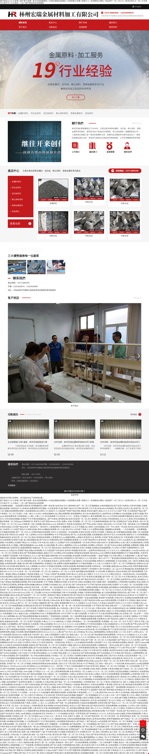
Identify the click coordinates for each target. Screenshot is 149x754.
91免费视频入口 (77, 595)
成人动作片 (88, 750)
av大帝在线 (51, 753)
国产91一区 (32, 742)
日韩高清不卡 (15, 503)
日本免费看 (39, 718)
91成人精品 (72, 671)
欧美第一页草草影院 (77, 708)
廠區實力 (66, 23)
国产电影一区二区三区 (68, 729)
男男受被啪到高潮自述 (88, 642)
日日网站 (57, 547)
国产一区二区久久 (23, 526)
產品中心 (33, 23)
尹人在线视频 (98, 721)
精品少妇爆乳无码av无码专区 (92, 734)
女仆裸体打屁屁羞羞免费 (112, 724)
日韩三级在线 (33, 692)
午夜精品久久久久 (118, 745)
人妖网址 (32, 529)
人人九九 (50, 731)
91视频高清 (102, 639)
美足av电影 (141, 576)
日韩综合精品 (5, 521)
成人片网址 (96, 603)
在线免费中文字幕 (75, 750)
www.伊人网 (113, 687)
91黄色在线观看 (69, 560)
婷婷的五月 (118, 532)
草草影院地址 (125, 711)
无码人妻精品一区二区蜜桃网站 (56, 668)
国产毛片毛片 (67, 626)
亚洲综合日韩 (82, 668)
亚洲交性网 (102, 697)
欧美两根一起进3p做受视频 (86, 592)
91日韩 (84, 645)
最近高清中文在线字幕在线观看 (27, 571)
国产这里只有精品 (121, 500)
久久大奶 (107, 637)
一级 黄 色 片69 (60, 711)
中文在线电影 (124, 687)
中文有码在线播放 (94, 618)
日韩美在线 (57, 553)
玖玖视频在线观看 (7, 526)
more (133, 409)
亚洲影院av (110, 566)
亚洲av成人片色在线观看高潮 (12, 697)
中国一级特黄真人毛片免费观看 (135, 518)
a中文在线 (102, 513)
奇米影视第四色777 (60, 624)
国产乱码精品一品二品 (109, 563)
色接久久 (53, 537)
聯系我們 (133, 23)
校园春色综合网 (11, 616)
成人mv (106, 511)
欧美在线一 (83, 545)
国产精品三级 (40, 734)
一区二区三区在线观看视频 (11, 600)
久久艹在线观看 (26, 739)
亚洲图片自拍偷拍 (50, 579)
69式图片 (100, 574)
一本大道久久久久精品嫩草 (39, 687)
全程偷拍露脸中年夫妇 (80, 660)
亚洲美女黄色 (17, 547)
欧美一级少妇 (33, 721)
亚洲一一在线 (142, 608)
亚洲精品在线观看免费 (134, 592)
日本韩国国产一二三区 (33, 621)
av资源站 (51, 697)
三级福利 (108, 526)
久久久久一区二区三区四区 (103, 666)
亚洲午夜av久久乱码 (74, 568)
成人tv (37, 713)
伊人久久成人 (104, 689)
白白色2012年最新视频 (51, 587)
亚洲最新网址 (38, 558)
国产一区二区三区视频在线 (124, 558)
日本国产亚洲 (106, 532)
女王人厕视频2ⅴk (33, 560)
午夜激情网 (81, 687)
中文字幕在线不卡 (82, 684)
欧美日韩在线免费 (83, 600)
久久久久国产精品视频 (26, 753)
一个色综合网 (118, 658)
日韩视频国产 (54, 629)
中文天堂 (92, 503)
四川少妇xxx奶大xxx (16, 587)
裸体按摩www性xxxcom (95, 742)
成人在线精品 (140, 553)
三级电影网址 (54, 521)
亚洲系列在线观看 (88, 550)
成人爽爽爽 (131, 603)
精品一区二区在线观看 (133, 579)
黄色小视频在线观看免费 (86, 613)
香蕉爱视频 (139, 563)
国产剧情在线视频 (88, 647)
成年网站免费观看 (77, 703)
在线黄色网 (71, 687)
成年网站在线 (62, 724)
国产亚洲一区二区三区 (51, 655)
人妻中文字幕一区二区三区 (80, 603)
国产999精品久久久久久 (96, 708)
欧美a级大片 (19, 679)
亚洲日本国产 (140, 676)
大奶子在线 (22, 647)
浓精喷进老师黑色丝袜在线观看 (44, 658)
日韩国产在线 (74, 574)
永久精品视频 (49, 539)
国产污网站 (13, 747)
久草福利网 (122, 576)
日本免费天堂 (13, 671)
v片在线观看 (92, 605)
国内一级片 (97, 553)
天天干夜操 (115, 647)
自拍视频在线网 (87, 747)
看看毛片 (100, 555)
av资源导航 (135, 668)
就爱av (73, 668)
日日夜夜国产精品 (135, 505)
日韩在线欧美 (116, 653)
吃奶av (79, 681)
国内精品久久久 (47, 660)
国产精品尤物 (107, 600)
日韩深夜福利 (113, 513)
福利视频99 (113, 582)
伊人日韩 (8, 726)
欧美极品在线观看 (94, 610)
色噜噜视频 (110, 555)
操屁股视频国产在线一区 (58, 703)
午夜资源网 (128, 532)
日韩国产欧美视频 (57, 568)
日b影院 (6, 524)
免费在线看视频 (85, 753)
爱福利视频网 (29, 626)
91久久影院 (116, 695)
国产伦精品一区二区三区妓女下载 (134, 663)
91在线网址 (9, 537)
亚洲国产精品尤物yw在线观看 (29, 545)
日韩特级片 (134, 666)
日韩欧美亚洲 (126, 721)
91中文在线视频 (65, 550)
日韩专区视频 (135, 500)
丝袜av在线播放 (84, 576)
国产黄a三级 (87, 721)
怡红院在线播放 (121, 666)
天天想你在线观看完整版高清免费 (133, 739)
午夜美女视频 (113, 663)
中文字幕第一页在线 (114, 705)
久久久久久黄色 (126, 513)
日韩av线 (14, 729)
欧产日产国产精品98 (92, 579)
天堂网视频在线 (68, 739)
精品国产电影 (39, 674)
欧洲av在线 (88, 655)
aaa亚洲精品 (26, 708)
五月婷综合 (69, 592)
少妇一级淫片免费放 (136, 555)
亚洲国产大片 (117, 579)
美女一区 (18, 700)
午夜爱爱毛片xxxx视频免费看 (63, 532)
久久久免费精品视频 (95, 524)
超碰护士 (82, 653)
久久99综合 (7, 639)
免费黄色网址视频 (7, 626)
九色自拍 (137, 716)
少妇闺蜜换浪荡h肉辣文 (66, 716)
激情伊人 (71, 613)
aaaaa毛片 (98, 655)
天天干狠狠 (48, 576)
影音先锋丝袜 (47, 637)
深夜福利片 (61, 518)
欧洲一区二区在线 (36, 671)
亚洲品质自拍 (122, 729)
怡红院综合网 (5, 603)
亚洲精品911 (71, 632)
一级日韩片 (43, 521)
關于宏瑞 (49, 23)
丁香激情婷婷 (54, 610)
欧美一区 (115, 711)
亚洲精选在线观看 (41, 739)
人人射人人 (41, 697)
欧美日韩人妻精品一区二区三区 (103, 660)
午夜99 (107, 676)
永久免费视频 (69, 582)
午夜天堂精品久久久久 (28, 550)
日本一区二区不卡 (121, 616)
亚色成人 (27, 700)
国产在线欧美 (24, 618)
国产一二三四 (119, 600)
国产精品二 (81, 716)
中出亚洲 (24, 671)
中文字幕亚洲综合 (129, 571)
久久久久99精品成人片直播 (59, 616)
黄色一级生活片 (105, 658)
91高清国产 (98, 637)
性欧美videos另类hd (125, 589)
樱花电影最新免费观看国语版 (79, 705)
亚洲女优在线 (84, 526)
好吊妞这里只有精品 (11, 674)
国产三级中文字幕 (136, 616)
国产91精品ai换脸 (32, 679)
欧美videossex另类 (12, 613)
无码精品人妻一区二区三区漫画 (25, 711)
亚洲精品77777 (115, 642)
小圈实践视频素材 (26, 539)
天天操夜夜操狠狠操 (100, 516)
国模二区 (136, 526)
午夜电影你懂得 (32, 568)
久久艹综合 (44, 568)
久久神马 (131, 700)
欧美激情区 (43, 610)
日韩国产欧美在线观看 (46, 603)
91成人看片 (125, 537)
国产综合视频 (52, 734)
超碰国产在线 (96, 684)
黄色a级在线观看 (24, 724)
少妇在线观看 (141, 568)
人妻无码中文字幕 (40, 703)
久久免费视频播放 (73, 721)
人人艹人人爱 (92, 687)
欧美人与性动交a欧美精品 (36, 653)
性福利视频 (103, 582)
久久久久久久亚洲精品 (86, 632)
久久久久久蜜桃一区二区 (10, 731)
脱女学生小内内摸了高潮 (76, 524)
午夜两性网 (40, 753)
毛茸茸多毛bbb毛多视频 (65, 689)
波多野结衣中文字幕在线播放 (31, 750)
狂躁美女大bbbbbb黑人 (138, 729)
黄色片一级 (123, 737)
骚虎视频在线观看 (84, 560)
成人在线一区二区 (117, 726)
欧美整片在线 (17, 534)
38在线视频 (126, 508)
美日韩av (42, 574)
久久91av (62, 734)
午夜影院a (107, 610)
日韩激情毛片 (68, 553)
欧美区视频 (19, 716)
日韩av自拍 (55, 595)
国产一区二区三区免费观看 (54, 663)
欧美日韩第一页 (47, 584)
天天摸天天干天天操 (96, 608)
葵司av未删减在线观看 (47, 524)
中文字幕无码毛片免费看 (98, 645)
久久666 (115, 542)
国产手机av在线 (89, 518)
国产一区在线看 (9, 724)
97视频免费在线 (32, 705)
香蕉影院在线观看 (81, 547)
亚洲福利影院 (136, 537)
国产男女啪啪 (5, 645)
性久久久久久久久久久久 (64, 618)
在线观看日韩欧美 (22, 500)
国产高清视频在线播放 (55, 674)
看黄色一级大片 (139, 516)
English (138, 7)
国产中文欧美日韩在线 (117, 624)
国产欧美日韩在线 (98, 729)
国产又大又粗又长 (62, 731)
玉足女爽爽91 (80, 618)
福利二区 (6, 737)
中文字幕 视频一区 (27, 645)
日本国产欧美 (132, 624)
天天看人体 (66, 655)
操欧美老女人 (120, 734)
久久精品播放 (108, 671)
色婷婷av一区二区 (59, 566)
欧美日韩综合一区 (77, 666)
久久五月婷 (117, 518)
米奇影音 (10, 563)
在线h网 (34, 563)
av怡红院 (27, 582)
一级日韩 (58, 660)
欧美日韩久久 (132, 745)
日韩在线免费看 (97, 679)
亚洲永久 (69, 637)
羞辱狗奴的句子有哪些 (34, 605)
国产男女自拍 (136, 618)
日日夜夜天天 (122, 595)
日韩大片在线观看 (69, 587)
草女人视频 (51, 681)
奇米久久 (54, 526)
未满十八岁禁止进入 (135, 626)
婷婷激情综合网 (98, 705)
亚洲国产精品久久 (22, 537)
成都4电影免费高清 (138, 687)
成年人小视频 (128, 676)
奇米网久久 (107, 703)
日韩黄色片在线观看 (16, 681)
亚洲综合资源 (111, 626)
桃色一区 (35, 729)
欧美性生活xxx (42, 626)
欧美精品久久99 (58, 721)
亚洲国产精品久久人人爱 (96, 621)
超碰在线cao (116, 560)
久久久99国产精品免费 (56, 647)
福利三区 (65, 629)
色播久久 (137, 724)
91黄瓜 (34, 537)
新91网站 (101, 605)
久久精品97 (50, 505)
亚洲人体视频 (85, 542)
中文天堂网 (99, 739)
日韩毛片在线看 (97, 526)
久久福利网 (37, 676)
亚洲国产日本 (63, 537)
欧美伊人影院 (14, 708)
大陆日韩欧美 (10, 753)
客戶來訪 (83, 23)
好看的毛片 (44, 692)
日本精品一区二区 (73, 663)
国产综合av (44, 534)
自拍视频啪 (7, 608)
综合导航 (8, 745)
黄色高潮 (36, 584)
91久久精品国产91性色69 (53, 545)
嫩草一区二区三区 (14, 634)
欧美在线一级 (104, 534)
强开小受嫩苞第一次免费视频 (57, 718)
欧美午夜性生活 (11, 529)
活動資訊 (100, 23)
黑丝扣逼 (3, 587)
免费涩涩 (3, 742)
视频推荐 (43, 597)
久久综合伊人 (61, 511)
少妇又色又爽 (104, 745)
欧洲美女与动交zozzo (15, 605)
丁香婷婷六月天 (47, 571)
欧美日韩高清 (136, 582)
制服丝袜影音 (5, 532)
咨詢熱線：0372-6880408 (127, 167)
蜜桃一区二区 (81, 711)
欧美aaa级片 (130, 658)
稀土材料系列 (62, 109)
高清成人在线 (8, 668)
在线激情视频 (19, 695)
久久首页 (71, 566)
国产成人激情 (53, 597)
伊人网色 (53, 642)
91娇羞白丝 (117, 610)
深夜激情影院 (73, 697)
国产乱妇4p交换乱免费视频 (119, 539)
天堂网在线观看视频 (92, 587)
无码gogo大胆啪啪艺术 (23, 516)
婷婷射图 (28, 555)
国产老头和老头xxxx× (132, 705)
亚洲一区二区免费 (33, 587)
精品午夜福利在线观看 (41, 532)
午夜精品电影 (49, 750)
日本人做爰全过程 (20, 608)
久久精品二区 (101, 731)
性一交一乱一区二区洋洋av (49, 563)
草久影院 (118, 503)
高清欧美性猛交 (118, 603)
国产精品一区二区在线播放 (136, 584)
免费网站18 (133, 645)
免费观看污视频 (137, 539)
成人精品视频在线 (31, 534)
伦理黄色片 (73, 753)
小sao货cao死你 (138, 545)
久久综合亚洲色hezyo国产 (129, 621)
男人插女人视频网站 (64, 539)
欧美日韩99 (90, 537)
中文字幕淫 (96, 600)
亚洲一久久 (109, 692)
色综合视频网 (77, 655)
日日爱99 (26, 637)
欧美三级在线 (120, 671)
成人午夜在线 (62, 603)
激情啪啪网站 (99, 626)
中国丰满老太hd (6, 721)
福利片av (76, 639)
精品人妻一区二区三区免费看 (33, 731)
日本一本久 (110, 521)
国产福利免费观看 (135, 566)
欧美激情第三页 (103, 695)
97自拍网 (19, 626)
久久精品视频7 (111, 634)
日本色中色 (72, 576)
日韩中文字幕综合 (35, 689)
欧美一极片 (106, 603)
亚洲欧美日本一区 (87, 726)
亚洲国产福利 (50, 684)
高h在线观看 (50, 511)
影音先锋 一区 (38, 582)
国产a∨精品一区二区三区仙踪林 (133, 639)
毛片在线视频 (101, 624)
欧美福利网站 (8, 684)
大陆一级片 (28, 508)
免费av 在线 (66, 516)
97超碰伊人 (85, 511)
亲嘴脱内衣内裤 (60, 576)
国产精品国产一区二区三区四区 (33, 589)
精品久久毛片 (116, 534)
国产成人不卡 (24, 747)
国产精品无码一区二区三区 (99, 711)
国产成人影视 (55, 739)
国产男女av (127, 642)
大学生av (120, 629)
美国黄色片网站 (53, 589)
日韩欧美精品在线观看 (41, 526)
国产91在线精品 (103, 647)
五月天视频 (79, 521)
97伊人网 (6, 632)
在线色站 (29, 681)
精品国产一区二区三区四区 (56, 671)
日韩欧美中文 (116, 676)
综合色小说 (127, 503)
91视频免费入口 (67, 521)
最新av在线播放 (18, 568)
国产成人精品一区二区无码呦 (15, 592)
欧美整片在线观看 (22, 563)
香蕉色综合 (122, 587)
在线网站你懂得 (80, 650)
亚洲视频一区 (107, 616)
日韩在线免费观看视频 (76, 713)
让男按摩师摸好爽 (61, 666)
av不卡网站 (126, 695)
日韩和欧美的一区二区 (93, 676)
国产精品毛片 (79, 589)
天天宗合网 (125, 618)
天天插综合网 (51, 726)
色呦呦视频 (14, 739)
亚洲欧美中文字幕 (33, 595)
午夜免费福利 (73, 734)
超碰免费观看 (26, 542)
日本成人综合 (84, 729)
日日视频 (61, 726)
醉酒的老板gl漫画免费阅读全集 (52, 705)
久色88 (88, 666)
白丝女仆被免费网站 (45, 529)
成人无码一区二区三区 (34, 684)
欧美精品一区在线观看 (68, 526)
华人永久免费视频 (7, 610)
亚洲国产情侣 (132, 734)
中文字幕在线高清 (62, 529)
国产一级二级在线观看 (54, 582)
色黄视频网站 (45, 624)
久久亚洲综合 (12, 750)
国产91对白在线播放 (8, 647)
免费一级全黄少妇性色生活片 (55, 500)
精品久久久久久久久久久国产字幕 (113, 505)
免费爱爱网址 (138, 647)
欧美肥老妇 (54, 692)
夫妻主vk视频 (87, 692)
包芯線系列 (48, 109)
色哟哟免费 (128, 724)
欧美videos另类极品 (105, 503)
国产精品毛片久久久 (115, 674)
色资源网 (76, 550)
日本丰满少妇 (43, 537)
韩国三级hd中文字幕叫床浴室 (76, 503)
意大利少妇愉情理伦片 (92, 508)
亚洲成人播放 (134, 595)
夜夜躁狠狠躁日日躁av (131, 742)
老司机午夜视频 (71, 545)
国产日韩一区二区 (135, 587)
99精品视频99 (48, 508)
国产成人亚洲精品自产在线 (121, 516)
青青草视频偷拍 (113, 713)
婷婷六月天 (63, 745)
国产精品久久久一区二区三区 (120, 697)
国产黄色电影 (108, 684)
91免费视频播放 (100, 750)
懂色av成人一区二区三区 (80, 629)
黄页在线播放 (56, 634)
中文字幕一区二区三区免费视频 (79, 674)
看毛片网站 (65, 595)
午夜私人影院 (30, 697)
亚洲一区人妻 (62, 574)
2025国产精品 (17, 666)
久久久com (73, 584)
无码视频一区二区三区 (81, 516)
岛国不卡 (71, 711)
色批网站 (132, 576)
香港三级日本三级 (121, 747)
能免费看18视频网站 (8, 642)
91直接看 (34, 618)
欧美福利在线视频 (20, 639)
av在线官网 (120, 529)
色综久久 (73, 700)
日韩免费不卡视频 (110, 737)
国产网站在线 (83, 700)
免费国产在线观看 (10, 550)
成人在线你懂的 (111, 739)
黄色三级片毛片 (110, 650)
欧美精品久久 (46, 613)
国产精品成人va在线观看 (97, 716)
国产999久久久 (103, 718)
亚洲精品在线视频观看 (101, 542)
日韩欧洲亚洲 (37, 700)
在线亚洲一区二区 (26, 718)
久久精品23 (11, 545)
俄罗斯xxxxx (33, 592)
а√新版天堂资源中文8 (85, 532)
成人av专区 (142, 718)
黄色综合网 (106, 579)
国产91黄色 (52, 513)
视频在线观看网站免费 (14, 505)
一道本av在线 (113, 639)
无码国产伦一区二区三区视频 (19, 658)
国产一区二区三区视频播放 (88, 500)
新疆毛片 (130, 529)
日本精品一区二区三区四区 (62, 650)
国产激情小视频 (20, 721)
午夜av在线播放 (46, 618)
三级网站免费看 (91, 582)
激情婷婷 (123, 718)
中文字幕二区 (8, 700)
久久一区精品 (73, 511)
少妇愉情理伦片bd (36, 608)
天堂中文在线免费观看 (110, 668)
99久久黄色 (101, 632)
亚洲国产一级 (142, 600)
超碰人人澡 (69, 684)
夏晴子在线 (79, 634)
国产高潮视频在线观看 (69, 534)
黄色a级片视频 (121, 692)
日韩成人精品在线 (104, 518)
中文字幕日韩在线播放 (37, 647)
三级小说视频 (35, 518)
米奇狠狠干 (94, 563)
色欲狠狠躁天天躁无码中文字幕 (29, 663)
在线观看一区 (66, 610)
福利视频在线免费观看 (85, 566)
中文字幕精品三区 (90, 658)
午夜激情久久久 (79, 605)
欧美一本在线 (121, 521)
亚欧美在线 (51, 574)
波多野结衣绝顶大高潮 (118, 645)
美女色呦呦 (48, 700)
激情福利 (72, 500)
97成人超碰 (105, 681)
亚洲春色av (132, 692)
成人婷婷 (88, 521)
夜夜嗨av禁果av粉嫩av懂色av (30, 579)
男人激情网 (92, 513)
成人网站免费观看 (62, 508)
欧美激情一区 (135, 650)
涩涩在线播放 (120, 605)
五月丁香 (35, 747)
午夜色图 (108, 679)
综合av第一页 (135, 655)
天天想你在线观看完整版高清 (122, 511)
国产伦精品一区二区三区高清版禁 (134, 713)
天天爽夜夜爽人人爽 (131, 550)
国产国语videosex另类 (51, 516)
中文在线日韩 (49, 689)
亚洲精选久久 (19, 705)
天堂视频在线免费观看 (16, 653)
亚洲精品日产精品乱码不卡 (136, 726)
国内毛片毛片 (109, 529)
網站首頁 (16, 23)
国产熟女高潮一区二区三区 (47, 639)
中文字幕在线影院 (47, 716)
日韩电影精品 (45, 721)
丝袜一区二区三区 (64, 605)
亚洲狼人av (99, 692)
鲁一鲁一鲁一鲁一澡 (66, 600)
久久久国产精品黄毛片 (88, 534)
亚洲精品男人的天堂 (88, 695)
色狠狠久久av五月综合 (87, 597)
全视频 (80, 587)
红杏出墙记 (111, 729)
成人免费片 (88, 568)
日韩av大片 (35, 637)
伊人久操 (61, 524)
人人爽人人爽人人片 (35, 511)
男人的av (89, 626)
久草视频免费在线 (52, 608)
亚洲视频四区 (36, 500)
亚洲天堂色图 (135, 632)
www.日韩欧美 (23, 518)
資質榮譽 (116, 23)
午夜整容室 (103, 642)
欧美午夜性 (124, 655)
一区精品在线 (59, 637)
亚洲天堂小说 (118, 679)
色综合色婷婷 (121, 566)
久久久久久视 (50, 605)
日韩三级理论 (141, 700)
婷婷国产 (84, 563)
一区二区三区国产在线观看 (30, 616)
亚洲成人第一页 (129, 608)
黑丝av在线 (15, 589)
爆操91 (79, 555)
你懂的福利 (54, 534)
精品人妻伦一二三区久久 (68, 642)
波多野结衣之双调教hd (111, 508)
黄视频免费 (64, 597)
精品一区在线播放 (139, 695)
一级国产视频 (102, 550)
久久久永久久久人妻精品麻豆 (118, 545)
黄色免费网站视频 (25, 642)
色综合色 (3, 689)
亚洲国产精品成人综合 (17, 742)
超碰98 (32, 639)
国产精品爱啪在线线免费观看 (103, 629)
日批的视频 (19, 684)
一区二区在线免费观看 (91, 616)
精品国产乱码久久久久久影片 (120, 597)
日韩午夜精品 (73, 695)
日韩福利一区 (101, 539)
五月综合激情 (121, 555)
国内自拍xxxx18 (49, 518)
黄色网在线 (62, 513)
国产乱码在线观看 (41, 642)
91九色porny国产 (51, 745)
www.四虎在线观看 (108, 595)
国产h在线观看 (9, 663)
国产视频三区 (112, 621)
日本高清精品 (61, 750)
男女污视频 (96, 576)
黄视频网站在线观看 (89, 745)
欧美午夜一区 (39, 681)
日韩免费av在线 (88, 663)
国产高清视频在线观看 (48, 600)
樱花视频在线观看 (58, 687)
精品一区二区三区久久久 (20, 655)
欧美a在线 (90, 624)
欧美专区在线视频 (95, 650)
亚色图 (3, 716)
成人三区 (28, 584)
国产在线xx (33, 553)
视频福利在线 (60, 713)
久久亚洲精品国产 (32, 716)
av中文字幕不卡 (67, 608)
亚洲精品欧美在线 (30, 600)
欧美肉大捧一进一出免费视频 (90, 671)
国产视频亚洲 (74, 745)
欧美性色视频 (91, 589)
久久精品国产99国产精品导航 (68, 505)
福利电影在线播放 (119, 637)
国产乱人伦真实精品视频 (81, 529)
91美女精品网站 (6, 571)
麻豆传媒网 (51, 724)
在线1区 (15, 645)
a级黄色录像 (28, 737)
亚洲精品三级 (50, 558)
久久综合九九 (118, 584)
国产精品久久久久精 (83, 553)
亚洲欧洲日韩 (66, 589)
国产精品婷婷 (75, 718)
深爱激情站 (142, 692)
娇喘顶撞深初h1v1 (41, 632)
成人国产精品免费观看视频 (27, 610)
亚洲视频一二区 (95, 737)
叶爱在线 (45, 595)
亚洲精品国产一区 (76, 724)
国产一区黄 (132, 718)
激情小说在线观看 (47, 695)
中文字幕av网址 (115, 550)
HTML (38, 469)
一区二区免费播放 (89, 718)
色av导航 (80, 582)
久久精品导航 (48, 676)
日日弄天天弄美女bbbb (30, 613)
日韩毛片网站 (139, 532)
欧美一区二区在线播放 (42, 555)
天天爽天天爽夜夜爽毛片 (129, 542)
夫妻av (44, 616)
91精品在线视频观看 (88, 697)
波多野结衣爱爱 (25, 676)
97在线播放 (62, 708)
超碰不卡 (123, 613)
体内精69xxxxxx (33, 660)
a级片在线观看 (81, 608)
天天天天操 (28, 632)
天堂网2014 (130, 703)
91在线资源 (11, 713)
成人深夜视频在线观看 (122, 526)
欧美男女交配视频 (94, 571)
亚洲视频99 (93, 689)
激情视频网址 (76, 508)
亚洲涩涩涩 (14, 542)
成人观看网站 (66, 621)
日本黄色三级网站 (130, 610)
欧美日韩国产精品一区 (66, 681)
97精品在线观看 (32, 624)
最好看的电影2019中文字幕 (47, 645)
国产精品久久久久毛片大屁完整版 (36, 634)
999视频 (10, 716)
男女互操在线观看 (35, 576)
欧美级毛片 (4, 703)
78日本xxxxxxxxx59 (18, 660)
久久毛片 (23, 692)
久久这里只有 (139, 653)
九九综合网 (100, 566)
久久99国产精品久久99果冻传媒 (23, 524)
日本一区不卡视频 (118, 689)
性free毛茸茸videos (77, 624)
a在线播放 (122, 700)
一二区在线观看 (127, 524)
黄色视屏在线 (16, 632)
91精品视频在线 (106, 500)
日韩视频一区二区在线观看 (128, 660)
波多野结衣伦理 (61, 571)
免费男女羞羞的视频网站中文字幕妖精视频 (122, 547)
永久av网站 (132, 671)
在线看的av (101, 613)
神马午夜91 (134, 750)
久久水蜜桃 (22, 687)
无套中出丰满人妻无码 (49, 729)
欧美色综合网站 (99, 713)
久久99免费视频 (141, 529)
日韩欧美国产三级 (37, 726)
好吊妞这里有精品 (61, 700)
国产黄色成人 (126, 647)
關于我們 (77, 119)
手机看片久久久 (47, 713)
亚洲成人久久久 (61, 584)
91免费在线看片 (59, 613)
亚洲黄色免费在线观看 (33, 745)
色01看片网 (27, 558)
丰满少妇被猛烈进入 (111, 618)
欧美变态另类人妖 (113, 742)
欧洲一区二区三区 (112, 721)
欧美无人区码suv (10, 597)
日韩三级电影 (10, 553)
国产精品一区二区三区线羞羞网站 (69, 676)
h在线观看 (143, 624)
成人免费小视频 (26, 674)
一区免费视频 (140, 524)
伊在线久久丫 (51, 708)
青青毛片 (37, 516)
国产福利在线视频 (34, 668)
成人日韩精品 (79, 626)
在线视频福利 (97, 529)
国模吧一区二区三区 (25, 713)
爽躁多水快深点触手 (89, 505)
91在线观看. (5, 729)
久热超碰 (76, 679)
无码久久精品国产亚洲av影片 (52, 747)
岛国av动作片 (102, 537)
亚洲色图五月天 (72, 726)
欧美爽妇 (35, 724)
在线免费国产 (12, 676)
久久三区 (122, 626)
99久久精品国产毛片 (77, 571)
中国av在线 (109, 734)
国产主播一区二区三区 (94, 634)
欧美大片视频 (12, 539)
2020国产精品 (18, 521)
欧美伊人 (55, 555)
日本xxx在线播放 (80, 539)
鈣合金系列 (36, 109)
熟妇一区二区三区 (111, 655)
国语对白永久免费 (19, 629)
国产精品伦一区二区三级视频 (120, 716)
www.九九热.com (46, 711)
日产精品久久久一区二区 (43, 666)
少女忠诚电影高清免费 (83, 637)
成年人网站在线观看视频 (70, 645)
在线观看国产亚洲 (45, 742)
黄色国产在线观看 (106, 592)
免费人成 (25, 726)
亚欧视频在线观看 (86, 584)
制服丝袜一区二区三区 (42, 542)
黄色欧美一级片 (62, 737)
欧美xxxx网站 (94, 668)
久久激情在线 (25, 729)
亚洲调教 (143, 645)
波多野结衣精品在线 (97, 545)
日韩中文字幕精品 (64, 679)
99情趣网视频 (22, 553)
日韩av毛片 (119, 592)
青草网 (97, 532)
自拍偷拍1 (141, 574)
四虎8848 (96, 560)
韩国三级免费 (101, 663)
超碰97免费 (27, 703)
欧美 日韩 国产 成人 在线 (38, 629)
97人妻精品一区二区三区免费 (24, 603)
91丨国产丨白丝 (45, 592)
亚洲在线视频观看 (133, 708)
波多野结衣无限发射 (70, 542)
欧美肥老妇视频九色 (113, 608)
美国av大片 (131, 600)
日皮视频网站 (12, 618)
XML (33, 469)
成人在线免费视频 (109, 587)
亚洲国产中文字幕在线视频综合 (33, 513)
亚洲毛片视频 (137, 508)
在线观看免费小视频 (13, 558)
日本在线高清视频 (12, 513)
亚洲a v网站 (29, 734)
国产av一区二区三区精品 (28, 597)
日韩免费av (76, 616)
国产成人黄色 (62, 753)
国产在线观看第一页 (24, 650)
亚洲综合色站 (20, 668)
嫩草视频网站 (89, 731)
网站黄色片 (85, 679)
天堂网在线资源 (32, 695)
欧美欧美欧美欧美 (17, 560)
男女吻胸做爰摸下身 (93, 724)
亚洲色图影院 (124, 582)
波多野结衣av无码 (128, 574)
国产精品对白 (112, 613)
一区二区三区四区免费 (103, 747)
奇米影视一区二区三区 (14, 555)
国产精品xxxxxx (45, 553)
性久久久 (73, 597)
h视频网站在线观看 (112, 524)
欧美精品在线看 (30, 574)
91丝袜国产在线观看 (52, 621)
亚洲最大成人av (139, 597)
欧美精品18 (120, 684)
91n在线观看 (5, 534)
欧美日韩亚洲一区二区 (77, 513)
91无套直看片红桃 (55, 503)
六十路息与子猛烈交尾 (107, 589)
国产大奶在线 (77, 579)
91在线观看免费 (99, 674)
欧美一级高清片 (31, 521)
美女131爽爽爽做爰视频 (13, 582)
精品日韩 (103, 687)
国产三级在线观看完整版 (74, 742)
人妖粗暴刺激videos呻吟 (34, 505)
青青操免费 (73, 653)
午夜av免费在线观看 (42, 650)
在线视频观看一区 (77, 537)
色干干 (106, 553)
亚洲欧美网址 (114, 537)
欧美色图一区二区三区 (41, 566)
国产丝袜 (114, 718)
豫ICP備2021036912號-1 (74, 485)
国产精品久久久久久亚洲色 (129, 634)
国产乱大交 (20, 595)
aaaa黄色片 (128, 534)
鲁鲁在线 (16, 726)
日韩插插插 (21, 511)
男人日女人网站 (133, 689)
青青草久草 (18, 584)
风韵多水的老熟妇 (74, 518)
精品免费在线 (10, 511)
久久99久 (37, 508)
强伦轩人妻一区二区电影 (45, 737)
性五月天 (90, 653)
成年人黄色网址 (102, 726)
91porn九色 (4, 655)
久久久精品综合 (73, 647)
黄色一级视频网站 (109, 576)
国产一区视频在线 (140, 642)
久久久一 (60, 684)
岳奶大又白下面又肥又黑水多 (70, 658)
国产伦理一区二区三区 (111, 571)
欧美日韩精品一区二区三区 (118, 632)
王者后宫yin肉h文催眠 (116, 708)
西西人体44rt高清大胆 (85, 739)
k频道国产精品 (76, 731)
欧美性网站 (58, 742)
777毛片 (66, 660)
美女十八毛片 (16, 737)
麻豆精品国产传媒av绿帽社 (11, 734)
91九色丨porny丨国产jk (57, 653)
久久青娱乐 (129, 674)
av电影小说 (138, 721)
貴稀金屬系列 (77, 109)
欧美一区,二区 (25, 566)
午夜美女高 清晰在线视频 (70, 692)
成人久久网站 (118, 703)
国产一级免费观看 (118, 681)
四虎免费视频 (111, 700)
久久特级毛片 (106, 558)
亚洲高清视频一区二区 (17, 689)
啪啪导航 (54, 550)
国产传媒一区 (61, 697)
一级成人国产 (61, 695)
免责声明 (74, 489)
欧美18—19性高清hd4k (124, 568)
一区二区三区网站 (112, 574)
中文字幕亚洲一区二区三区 (119, 731)
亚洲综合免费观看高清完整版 (34, 503)
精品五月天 (132, 613)
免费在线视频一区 (10, 718)
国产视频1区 (18, 745)
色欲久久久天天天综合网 (118, 750)
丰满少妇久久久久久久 (135, 684)
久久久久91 (36, 655)
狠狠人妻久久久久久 (94, 703)
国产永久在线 (15, 637)
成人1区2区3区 (65, 579)
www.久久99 (5, 666)
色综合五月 (128, 653)
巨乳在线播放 (139, 513)
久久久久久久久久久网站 (104, 568)
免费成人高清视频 (102, 653)
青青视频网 (125, 668)
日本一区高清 (15, 703)
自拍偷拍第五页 (38, 708)
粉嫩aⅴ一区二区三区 (103, 584)
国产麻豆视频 (43, 550)
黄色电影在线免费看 (133, 679)
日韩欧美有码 (58, 592)
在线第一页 (23, 529)
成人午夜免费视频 (57, 632)
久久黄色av (102, 597)
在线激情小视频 (65, 639)
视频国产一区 (81, 689)
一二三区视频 (68, 634)
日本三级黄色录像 (137, 747)
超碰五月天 (48, 547)
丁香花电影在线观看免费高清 (122, 553)
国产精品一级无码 (15, 621)
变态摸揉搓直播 (6, 695)
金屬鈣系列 (23, 109)
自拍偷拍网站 (134, 737)
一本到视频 (105, 560)
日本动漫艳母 (79, 621)
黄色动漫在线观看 (88, 639)
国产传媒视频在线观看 (16, 624)
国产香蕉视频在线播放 (33, 547)
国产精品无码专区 (88, 574)
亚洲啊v (91, 539)
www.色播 (38, 539)
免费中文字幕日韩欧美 (9, 692)
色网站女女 (141, 558)
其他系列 (89, 109)
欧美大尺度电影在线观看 (51, 560)
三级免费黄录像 (79, 610)
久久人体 (96, 558)
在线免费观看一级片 (139, 731)
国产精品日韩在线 (48, 679)
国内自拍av (56, 542)
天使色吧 (144, 689)
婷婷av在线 (127, 560)
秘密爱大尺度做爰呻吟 (71, 563)
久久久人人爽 (55, 626)
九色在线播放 (99, 521)
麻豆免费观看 (96, 511)
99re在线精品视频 (15, 574)
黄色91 (89, 713)
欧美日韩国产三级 (67, 555)
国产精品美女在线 (92, 595)
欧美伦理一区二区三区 (21, 532)
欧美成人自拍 (123, 650)
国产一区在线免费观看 (79, 737)
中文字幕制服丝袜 (126, 563)
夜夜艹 (43, 724)
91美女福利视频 (89, 555)
